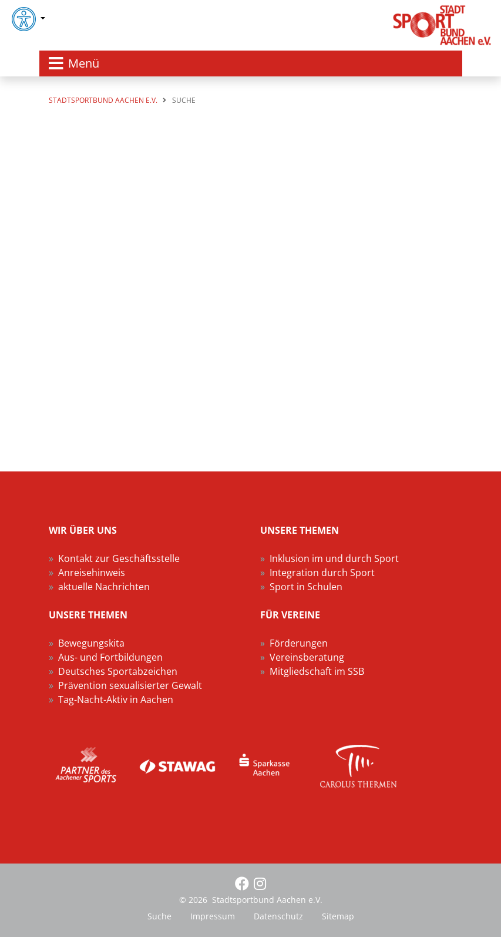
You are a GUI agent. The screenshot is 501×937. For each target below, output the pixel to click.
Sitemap (338, 916)
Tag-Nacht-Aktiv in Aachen (115, 699)
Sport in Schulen (306, 586)
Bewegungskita (91, 643)
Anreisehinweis (91, 572)
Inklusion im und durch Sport (334, 558)
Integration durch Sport (322, 572)
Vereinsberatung (307, 657)
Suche (159, 916)
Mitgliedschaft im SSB (317, 671)
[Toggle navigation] (250, 63)
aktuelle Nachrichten (104, 586)
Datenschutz (278, 916)
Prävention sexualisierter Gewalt (130, 685)
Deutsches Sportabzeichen (117, 671)
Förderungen (299, 643)
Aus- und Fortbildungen (110, 657)
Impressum (212, 916)
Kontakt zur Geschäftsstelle (119, 558)
